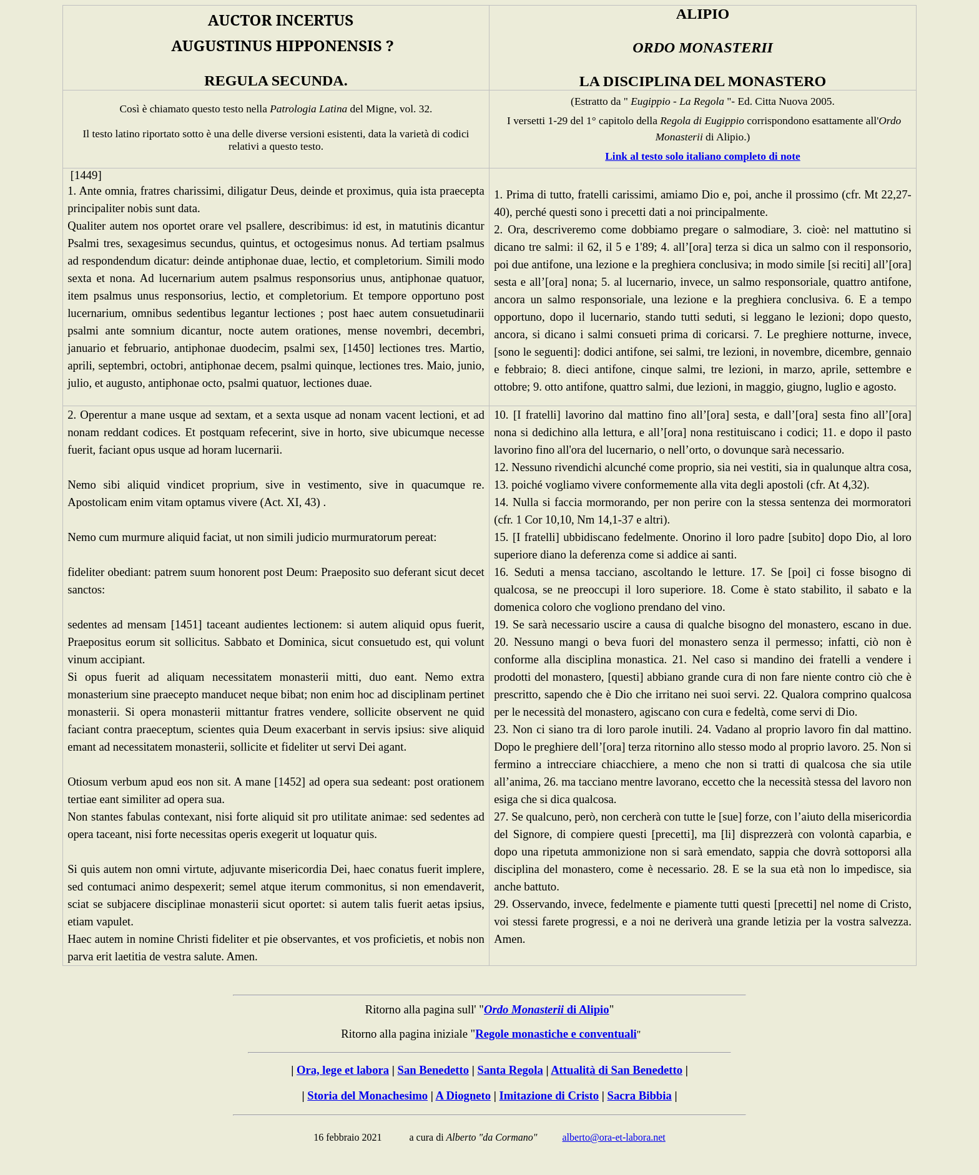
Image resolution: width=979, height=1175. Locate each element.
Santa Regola (510, 1069)
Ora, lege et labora (343, 1069)
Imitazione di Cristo (549, 1095)
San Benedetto (434, 1069)
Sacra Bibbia (640, 1095)
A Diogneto (463, 1095)
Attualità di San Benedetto (616, 1069)
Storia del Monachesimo (367, 1095)
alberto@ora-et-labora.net (613, 1137)
